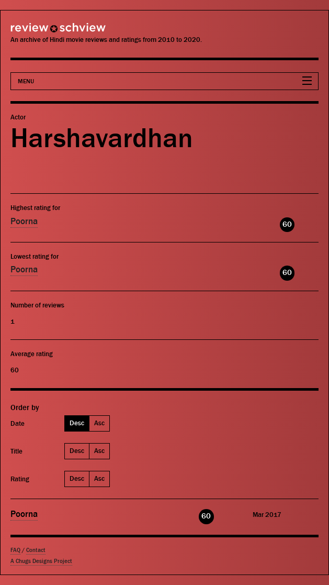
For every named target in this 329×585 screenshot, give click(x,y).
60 (287, 224)
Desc (77, 422)
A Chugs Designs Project (41, 561)
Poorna (24, 221)
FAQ (15, 550)
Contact (36, 550)
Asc (99, 422)
